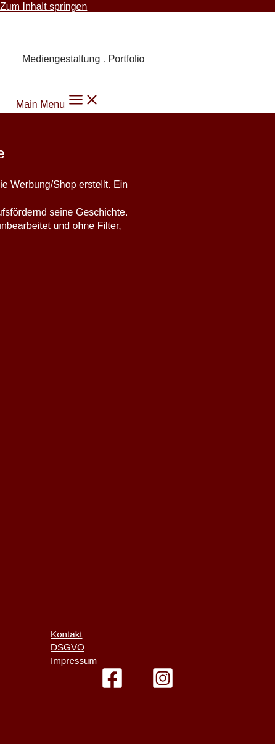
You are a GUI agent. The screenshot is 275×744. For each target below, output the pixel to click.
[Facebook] (112, 686)
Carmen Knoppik (77, 31)
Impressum (74, 660)
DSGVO (67, 647)
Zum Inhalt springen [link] (43, 6)
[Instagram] (163, 686)
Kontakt (67, 634)
